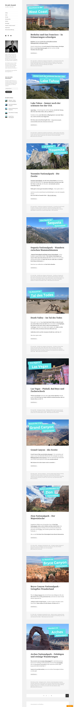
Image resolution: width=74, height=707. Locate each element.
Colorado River (33, 474)
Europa (6, 17)
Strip (35, 412)
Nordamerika (7, 19)
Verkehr (59, 546)
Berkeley (34, 62)
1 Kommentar (55, 210)
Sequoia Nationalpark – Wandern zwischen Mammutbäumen (47, 248)
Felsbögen (42, 684)
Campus (53, 62)
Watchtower (57, 477)
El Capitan (32, 207)
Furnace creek (51, 348)
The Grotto (46, 546)
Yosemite (49, 135)
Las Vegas (53, 411)
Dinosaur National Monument (53, 683)
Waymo (51, 64)
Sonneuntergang (34, 477)
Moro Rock (61, 276)
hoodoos (35, 615)
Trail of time (49, 477)
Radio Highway (61, 684)
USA (48, 64)
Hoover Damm (40, 411)
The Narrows (50, 546)
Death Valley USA (38, 348)
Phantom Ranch (56, 476)
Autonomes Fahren (58, 60)
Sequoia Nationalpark (49, 277)
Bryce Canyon (54, 614)
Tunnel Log (54, 279)
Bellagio (48, 410)
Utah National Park (34, 616)
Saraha (32, 412)
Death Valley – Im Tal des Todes (46, 317)
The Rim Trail (44, 477)
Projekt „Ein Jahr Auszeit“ (10, 25)
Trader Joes (54, 63)
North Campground (52, 615)
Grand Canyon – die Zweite (44, 449)
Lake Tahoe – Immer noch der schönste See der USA (46, 104)
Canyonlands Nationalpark (40, 664)
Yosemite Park (39, 210)
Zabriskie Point (55, 350)
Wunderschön (37, 547)
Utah (49, 545)
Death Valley (43, 347)
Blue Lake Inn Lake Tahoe (59, 132)
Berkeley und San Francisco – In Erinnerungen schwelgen (47, 35)
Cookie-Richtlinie (27, 705)
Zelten (49, 210)
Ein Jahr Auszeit (10, 5)
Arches (49, 682)
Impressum (7, 27)
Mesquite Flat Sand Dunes (36, 350)
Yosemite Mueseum (55, 209)
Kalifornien (40, 60)
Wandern (60, 279)
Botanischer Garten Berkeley (42, 62)
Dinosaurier (62, 683)
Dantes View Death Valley (35, 347)
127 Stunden (59, 662)
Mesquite (60, 348)
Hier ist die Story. (52, 195)
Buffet (51, 410)
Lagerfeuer (50, 207)
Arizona (40, 473)
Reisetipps (7, 23)
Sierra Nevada (48, 279)
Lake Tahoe (45, 63)
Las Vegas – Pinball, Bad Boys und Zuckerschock (47, 390)
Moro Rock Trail (34, 277)
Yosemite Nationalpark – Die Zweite (45, 174)
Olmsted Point (53, 133)
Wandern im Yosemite (42, 209)
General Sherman (39, 276)
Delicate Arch (37, 683)
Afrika (6, 12)
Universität (36, 64)
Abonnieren (8, 91)
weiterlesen (34, 53)
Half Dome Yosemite (41, 133)
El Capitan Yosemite (38, 207)
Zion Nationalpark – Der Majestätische (43, 517)
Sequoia (43, 277)
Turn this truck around (44, 685)
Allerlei (6, 21)
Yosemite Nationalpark (55, 135)
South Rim (40, 477)
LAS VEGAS (37, 395)
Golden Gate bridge (34, 63)
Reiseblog (50, 63)
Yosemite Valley (45, 210)
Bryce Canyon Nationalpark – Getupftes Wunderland (45, 587)
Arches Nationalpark (46, 661)
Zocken (45, 412)
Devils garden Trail (43, 683)
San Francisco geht (42, 48)
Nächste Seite (67, 695)
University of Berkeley (43, 64)
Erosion (38, 684)
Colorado (32, 683)
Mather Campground (44, 476)
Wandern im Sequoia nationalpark (37, 280)
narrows (37, 546)
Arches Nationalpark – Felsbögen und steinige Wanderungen (47, 655)
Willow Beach (40, 412)
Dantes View (60, 346)
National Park (45, 615)
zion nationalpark (48, 547)
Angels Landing (55, 545)
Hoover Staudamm (47, 411)
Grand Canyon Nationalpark (54, 474)
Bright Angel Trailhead (55, 473)
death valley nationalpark (51, 347)
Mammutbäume (55, 276)
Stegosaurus (37, 685)
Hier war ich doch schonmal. (45, 454)
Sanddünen (47, 350)
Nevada (43, 410)
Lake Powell (37, 476)
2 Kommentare (34, 478)
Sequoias (43, 279)
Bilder (40, 529)
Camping (56, 206)
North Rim (51, 476)
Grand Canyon (46, 474)
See (36, 135)
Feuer (46, 684)
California (50, 62)
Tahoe (39, 135)
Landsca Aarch (55, 684)
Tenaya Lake (42, 135)
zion (44, 547)
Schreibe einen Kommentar (37, 65)
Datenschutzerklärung (9, 29)
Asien (6, 15)
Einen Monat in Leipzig (13, 112)
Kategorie (45, 60)
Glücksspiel (35, 411)
